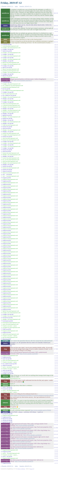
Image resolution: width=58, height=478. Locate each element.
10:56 (56, 151)
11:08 (56, 156)
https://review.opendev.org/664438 (32, 435)
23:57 (56, 463)
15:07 (56, 324)
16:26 (56, 339)
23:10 (55, 431)
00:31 (55, 39)
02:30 (56, 57)
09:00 (56, 133)
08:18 (56, 116)
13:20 (56, 270)
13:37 (56, 312)
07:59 (56, 105)
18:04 (56, 360)
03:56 (56, 74)
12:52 (56, 187)
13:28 (56, 299)
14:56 (56, 322)
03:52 (56, 72)
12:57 (56, 205)
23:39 (56, 451)
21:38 (56, 417)
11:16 (56, 164)
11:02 (56, 153)
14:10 (56, 316)
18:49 (56, 373)
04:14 (55, 79)
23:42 (56, 453)
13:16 (56, 255)
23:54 (55, 460)
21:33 (56, 415)
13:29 (56, 304)
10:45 (56, 149)
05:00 (56, 84)
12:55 (56, 200)
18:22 (56, 365)
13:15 (56, 253)
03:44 (56, 70)
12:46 (56, 174)
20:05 (55, 402)
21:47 (56, 418)
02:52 (56, 60)
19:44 (56, 390)
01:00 (56, 49)
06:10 (56, 97)
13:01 (56, 222)
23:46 (56, 456)
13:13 (56, 250)
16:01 (56, 337)
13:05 (56, 238)
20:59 (56, 413)
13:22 (56, 278)
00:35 (56, 46)
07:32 (56, 103)
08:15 (56, 112)
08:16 (56, 113)
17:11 (55, 353)
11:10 (56, 159)
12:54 (56, 195)
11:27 (56, 166)
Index (16, 6)
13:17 (56, 258)
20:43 (55, 410)
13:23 (56, 283)
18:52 (55, 376)
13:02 (56, 225)
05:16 (56, 92)
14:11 (56, 317)
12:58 (56, 210)
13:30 (56, 309)
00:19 (55, 13)
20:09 (55, 406)
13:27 (56, 296)
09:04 (56, 139)
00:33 (55, 42)
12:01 (56, 172)
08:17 (56, 115)
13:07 (56, 246)
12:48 (56, 176)
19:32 (56, 387)
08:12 (56, 110)
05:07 (56, 85)
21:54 (56, 420)
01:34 (56, 54)
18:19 (56, 363)
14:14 (56, 319)
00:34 (56, 44)
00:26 (55, 29)
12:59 (56, 214)
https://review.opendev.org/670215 (23, 80)
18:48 (56, 372)
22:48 (55, 427)
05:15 (56, 88)
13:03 (56, 230)
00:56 (56, 47)
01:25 (56, 52)
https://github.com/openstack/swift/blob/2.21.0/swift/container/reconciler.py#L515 (32, 395)
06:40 (56, 102)
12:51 (56, 184)
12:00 (56, 171)
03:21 (56, 62)
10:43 (56, 146)
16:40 (55, 340)
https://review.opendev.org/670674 (24, 431)
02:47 (56, 59)
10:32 (56, 143)
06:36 (56, 100)
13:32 (56, 311)
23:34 (56, 450)
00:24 (55, 25)
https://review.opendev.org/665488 (25, 425)
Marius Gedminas (21, 468)
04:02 (56, 75)
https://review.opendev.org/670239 (25, 438)
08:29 (56, 123)
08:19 (56, 118)
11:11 (56, 161)
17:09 (55, 349)
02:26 (56, 56)
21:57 (56, 422)
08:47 (56, 126)
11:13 (56, 163)
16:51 (55, 343)
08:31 (56, 125)
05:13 (56, 87)
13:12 (56, 248)
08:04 (56, 108)
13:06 (56, 243)
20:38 (56, 408)
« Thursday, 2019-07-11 (7, 6)
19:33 (56, 388)
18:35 (56, 370)
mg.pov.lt (32, 468)
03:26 (56, 65)
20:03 (55, 394)
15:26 (56, 329)
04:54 (56, 82)
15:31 (56, 330)
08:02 (56, 107)
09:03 (56, 136)
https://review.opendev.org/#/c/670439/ (41, 410)
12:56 (56, 204)
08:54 (56, 130)
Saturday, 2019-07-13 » (26, 6)
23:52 (56, 458)
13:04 (56, 233)
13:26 (56, 294)
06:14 (56, 98)
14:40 (56, 321)
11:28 (56, 167)
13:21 (56, 274)
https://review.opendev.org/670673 (22, 428)
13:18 (56, 261)
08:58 (56, 131)
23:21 (55, 441)
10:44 (56, 148)
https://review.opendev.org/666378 (24, 448)
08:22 (56, 120)
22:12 (55, 424)
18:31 (56, 367)
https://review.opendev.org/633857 (29, 353)
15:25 (56, 327)
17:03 (56, 345)
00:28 (56, 31)
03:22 (56, 64)
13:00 (56, 217)
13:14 (56, 251)
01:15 (56, 51)
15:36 (56, 332)
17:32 (56, 355)
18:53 (56, 378)
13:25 (56, 291)
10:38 (56, 144)
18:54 (55, 383)
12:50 (56, 179)
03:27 (56, 69)
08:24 (56, 121)
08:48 (56, 128)
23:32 (55, 447)
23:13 (55, 434)
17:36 (56, 357)
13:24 (56, 286)
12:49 (56, 177)
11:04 (56, 154)
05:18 (56, 93)
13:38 (56, 314)
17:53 (56, 358)
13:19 (56, 266)
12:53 (56, 192)
